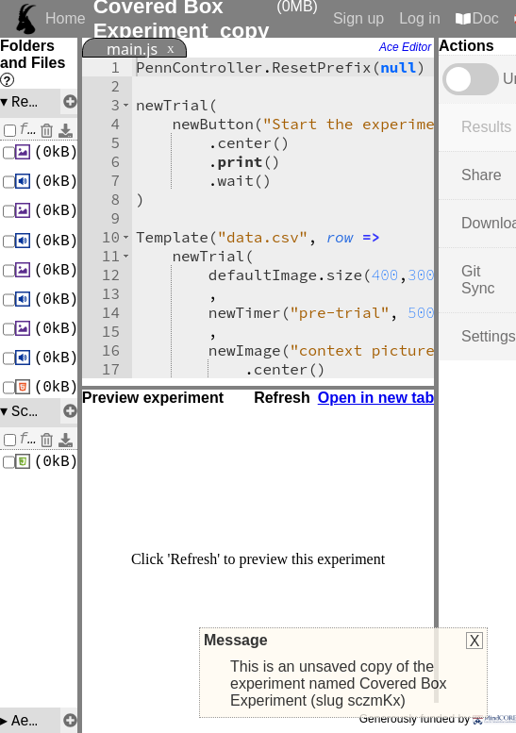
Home (65, 18)
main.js (132, 49)
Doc (485, 18)
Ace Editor (405, 47)
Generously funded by (437, 718)
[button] (126, 104)
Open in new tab (376, 398)
